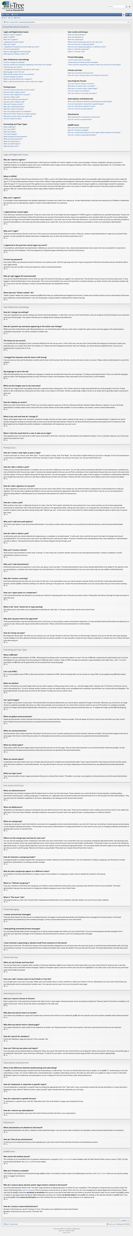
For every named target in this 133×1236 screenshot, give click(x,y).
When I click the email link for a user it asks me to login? (23, 82)
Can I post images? (10, 134)
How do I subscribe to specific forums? (81, 106)
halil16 (72, 1230)
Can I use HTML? (10, 129)
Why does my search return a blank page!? (83, 88)
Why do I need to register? (13, 35)
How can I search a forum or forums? (81, 84)
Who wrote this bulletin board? (78, 128)
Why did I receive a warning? (14, 109)
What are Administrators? (77, 35)
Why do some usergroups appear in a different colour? (87, 47)
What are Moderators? (75, 37)
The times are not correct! (13, 67)
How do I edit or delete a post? (14, 92)
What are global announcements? (15, 137)
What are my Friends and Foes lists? (80, 73)
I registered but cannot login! (14, 42)
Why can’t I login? (10, 44)
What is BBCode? (10, 127)
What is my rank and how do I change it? (18, 79)
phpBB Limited (63, 1159)
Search (5, 17)
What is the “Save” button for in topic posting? (20, 114)
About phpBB (29, 1162)
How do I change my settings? (14, 62)
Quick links (3, 15)
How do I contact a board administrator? (82, 135)
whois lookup (27, 1190)
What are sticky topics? (12, 141)
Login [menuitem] (127, 15)
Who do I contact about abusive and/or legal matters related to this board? (94, 132)
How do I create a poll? (12, 97)
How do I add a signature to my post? (17, 95)
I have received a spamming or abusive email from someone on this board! (94, 65)
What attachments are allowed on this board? (84, 117)
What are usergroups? (75, 40)
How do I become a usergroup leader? (81, 44)
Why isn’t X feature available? (78, 130)
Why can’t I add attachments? (14, 107)
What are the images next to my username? (19, 74)
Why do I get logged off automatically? (17, 52)
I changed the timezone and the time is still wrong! (21, 69)
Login (11, 17)
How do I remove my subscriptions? (80, 109)
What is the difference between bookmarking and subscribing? (90, 101)
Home (7, 14)
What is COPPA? (9, 37)
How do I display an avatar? (13, 77)
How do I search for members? (79, 91)
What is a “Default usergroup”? (78, 49)
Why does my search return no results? (81, 86)
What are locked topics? (12, 144)
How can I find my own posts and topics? (82, 93)
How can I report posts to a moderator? (17, 111)
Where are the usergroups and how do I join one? (85, 42)
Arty (64, 1230)
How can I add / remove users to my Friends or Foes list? (88, 75)
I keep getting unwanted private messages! (83, 62)
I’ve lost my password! (11, 49)
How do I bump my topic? (13, 119)
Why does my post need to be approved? (18, 116)
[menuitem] (123, 14)
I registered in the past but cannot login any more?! (21, 47)
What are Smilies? (10, 132)
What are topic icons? (11, 146)
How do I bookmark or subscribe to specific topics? (86, 104)
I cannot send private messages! (79, 60)
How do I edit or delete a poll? (14, 102)
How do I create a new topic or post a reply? (19, 90)
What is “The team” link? (76, 52)
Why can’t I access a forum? (13, 104)
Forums (16, 14)
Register (18, 17)
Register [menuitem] (130, 15)
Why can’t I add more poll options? (16, 99)
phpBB (95, 377)
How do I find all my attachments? (80, 119)
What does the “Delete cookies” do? (16, 54)
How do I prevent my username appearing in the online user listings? (28, 65)
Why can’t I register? (11, 40)
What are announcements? (13, 139)
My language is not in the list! (14, 72)
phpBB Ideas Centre (99, 1173)
